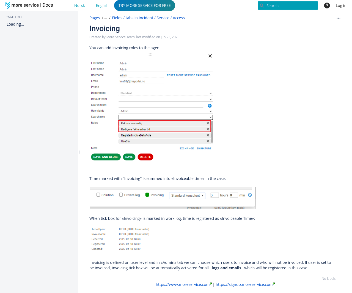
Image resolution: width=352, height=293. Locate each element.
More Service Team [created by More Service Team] (120, 37)
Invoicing (104, 28)
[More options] (338, 18)
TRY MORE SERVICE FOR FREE (145, 5)
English (102, 5)
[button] (104, 18)
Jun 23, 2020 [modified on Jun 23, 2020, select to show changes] (170, 37)
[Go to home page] (30, 5)
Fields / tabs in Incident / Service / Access (148, 17)
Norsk (79, 5)
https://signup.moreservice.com (245, 284)
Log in (341, 5)
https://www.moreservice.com (183, 284)
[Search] (288, 5)
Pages (94, 17)
